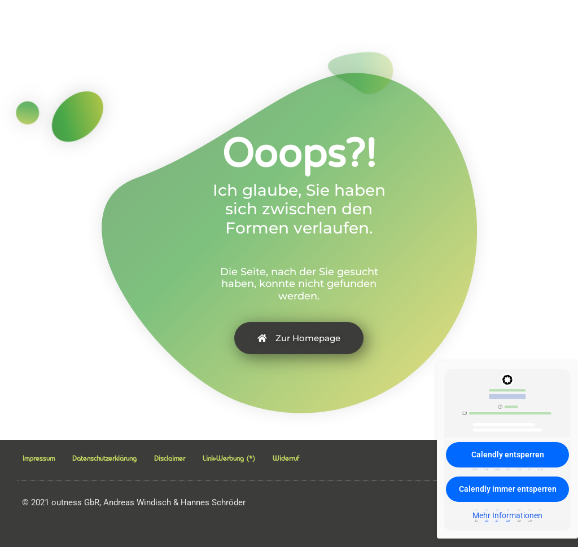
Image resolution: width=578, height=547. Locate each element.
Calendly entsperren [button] (507, 454)
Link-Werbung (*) (229, 458)
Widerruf (286, 458)
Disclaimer (169, 458)
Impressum (39, 458)
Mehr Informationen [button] (507, 515)
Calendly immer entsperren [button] (508, 488)
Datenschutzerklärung (104, 458)
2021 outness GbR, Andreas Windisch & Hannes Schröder (134, 502)
